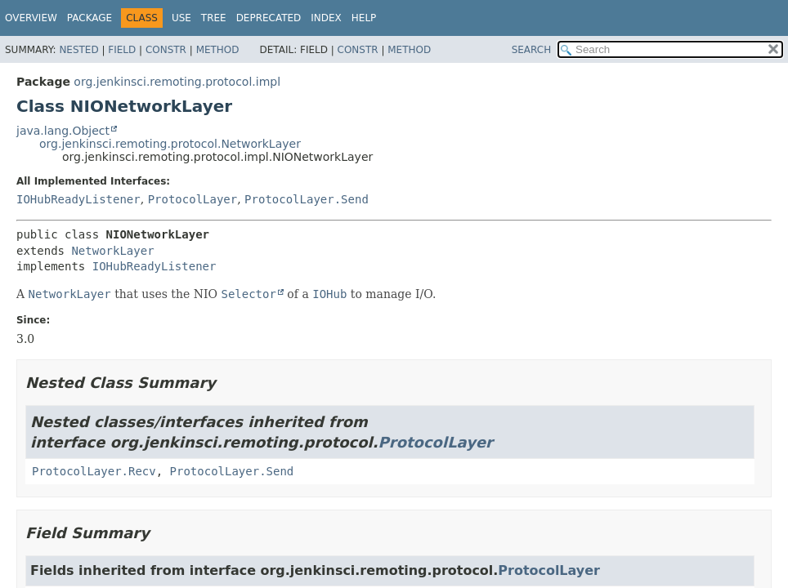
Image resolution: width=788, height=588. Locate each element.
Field (122, 50)
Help (364, 18)
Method (218, 50)
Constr (166, 50)
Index (326, 18)
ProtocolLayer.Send (306, 199)
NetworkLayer (112, 250)
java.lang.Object (63, 130)
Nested (78, 50)
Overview (31, 18)
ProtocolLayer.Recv (94, 471)
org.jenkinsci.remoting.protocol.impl (177, 81)
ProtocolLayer (193, 199)
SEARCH (532, 50)
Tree (213, 18)
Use (181, 18)
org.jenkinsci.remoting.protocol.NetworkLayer (170, 143)
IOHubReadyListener (78, 199)
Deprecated (269, 18)
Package (89, 18)
